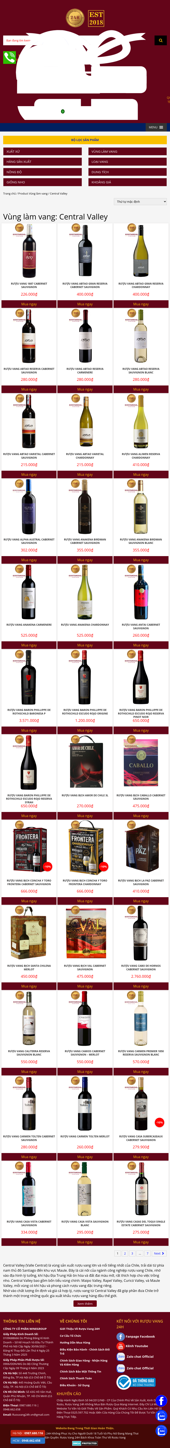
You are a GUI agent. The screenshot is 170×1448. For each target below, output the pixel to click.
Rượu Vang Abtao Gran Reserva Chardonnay (141, 285)
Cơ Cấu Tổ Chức (70, 1336)
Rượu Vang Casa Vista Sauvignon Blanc (84, 1223)
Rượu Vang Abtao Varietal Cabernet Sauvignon (29, 455)
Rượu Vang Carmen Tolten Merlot (84, 1136)
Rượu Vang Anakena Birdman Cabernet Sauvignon (85, 541)
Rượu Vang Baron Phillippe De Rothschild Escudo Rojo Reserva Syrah (29, 799)
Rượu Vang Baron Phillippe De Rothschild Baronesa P (29, 711)
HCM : (26, 1440)
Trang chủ (9, 193)
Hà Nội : (28, 1433)
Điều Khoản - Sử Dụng (75, 1385)
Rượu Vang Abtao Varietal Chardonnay (85, 455)
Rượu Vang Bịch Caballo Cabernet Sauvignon (140, 797)
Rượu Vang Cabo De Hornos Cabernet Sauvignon (141, 967)
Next (159, 1253)
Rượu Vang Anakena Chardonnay (85, 625)
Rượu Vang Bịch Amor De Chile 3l (85, 795)
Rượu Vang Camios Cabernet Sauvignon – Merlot (85, 1053)
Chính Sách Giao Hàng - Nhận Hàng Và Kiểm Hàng (84, 1363)
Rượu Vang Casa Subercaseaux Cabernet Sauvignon (141, 1138)
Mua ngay (29, 304)
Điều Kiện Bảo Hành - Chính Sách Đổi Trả (85, 1352)
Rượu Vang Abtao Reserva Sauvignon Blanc (141, 370)
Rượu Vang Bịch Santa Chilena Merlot (29, 967)
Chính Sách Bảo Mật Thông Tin (80, 1371)
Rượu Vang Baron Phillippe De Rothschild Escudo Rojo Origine (85, 711)
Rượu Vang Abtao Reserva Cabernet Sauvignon (29, 370)
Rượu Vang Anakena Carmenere (28, 625)
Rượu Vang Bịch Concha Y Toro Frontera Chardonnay (85, 882)
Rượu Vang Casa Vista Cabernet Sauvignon (29, 1223)
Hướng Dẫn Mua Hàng (75, 1342)
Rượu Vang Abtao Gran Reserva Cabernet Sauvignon (84, 285)
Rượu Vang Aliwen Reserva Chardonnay (141, 455)
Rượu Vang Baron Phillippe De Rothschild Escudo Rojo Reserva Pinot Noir (141, 713)
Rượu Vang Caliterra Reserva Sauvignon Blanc (29, 1053)
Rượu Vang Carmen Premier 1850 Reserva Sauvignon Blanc (141, 1053)
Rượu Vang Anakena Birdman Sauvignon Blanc (141, 541)
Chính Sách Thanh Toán (76, 1378)
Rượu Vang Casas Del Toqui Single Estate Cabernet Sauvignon (141, 1223)
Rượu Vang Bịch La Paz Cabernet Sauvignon (141, 882)
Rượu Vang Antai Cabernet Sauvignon (141, 626)
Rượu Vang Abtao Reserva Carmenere (84, 370)
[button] (153, 127)
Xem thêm (85, 1303)
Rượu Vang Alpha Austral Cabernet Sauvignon (29, 541)
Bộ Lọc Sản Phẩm (85, 140)
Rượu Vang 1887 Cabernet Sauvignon (29, 285)
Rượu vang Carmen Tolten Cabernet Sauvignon (29, 1138)
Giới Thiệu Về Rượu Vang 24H (80, 1329)
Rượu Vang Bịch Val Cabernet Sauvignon (85, 967)
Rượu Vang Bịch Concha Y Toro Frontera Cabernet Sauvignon (29, 882)
